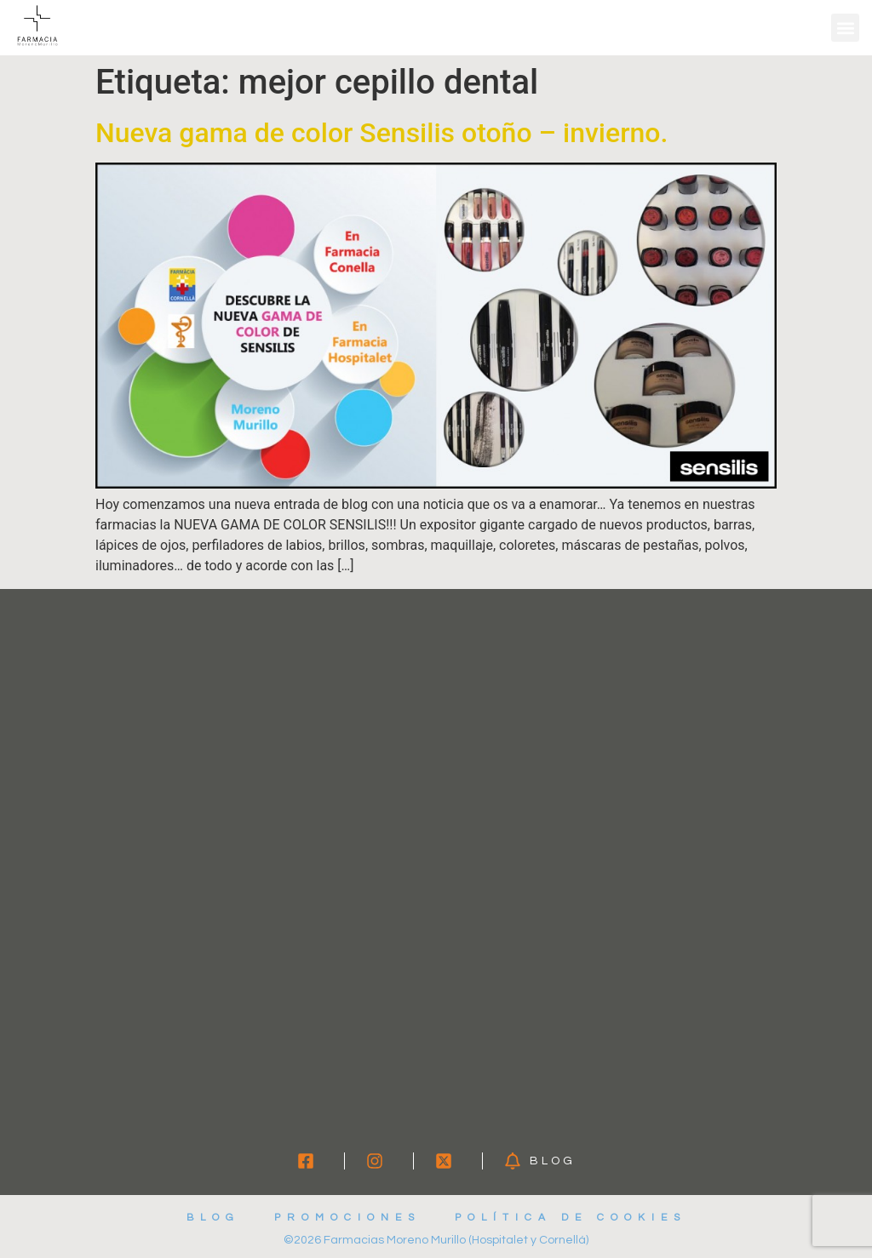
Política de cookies (570, 1217)
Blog (213, 1217)
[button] (845, 28)
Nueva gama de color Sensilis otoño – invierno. (381, 133)
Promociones (347, 1217)
